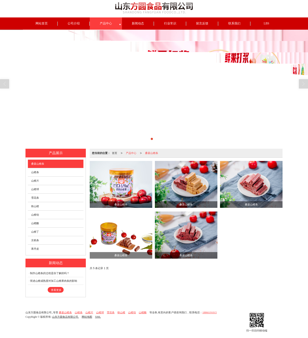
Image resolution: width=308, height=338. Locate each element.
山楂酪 (35, 223)
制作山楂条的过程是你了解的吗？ (49, 273)
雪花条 (35, 197)
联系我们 (234, 23)
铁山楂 (35, 206)
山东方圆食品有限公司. (65, 316)
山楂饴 (35, 214)
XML (98, 316)
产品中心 (106, 23)
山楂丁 (35, 231)
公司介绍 (74, 23)
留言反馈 (202, 23)
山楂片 (35, 180)
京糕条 (35, 240)
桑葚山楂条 (151, 153)
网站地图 (87, 316)
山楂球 (35, 189)
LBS (266, 23)
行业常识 (170, 23)
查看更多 (56, 290)
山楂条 (35, 172)
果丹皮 (35, 248)
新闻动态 (138, 23)
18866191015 (209, 312)
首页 (114, 153)
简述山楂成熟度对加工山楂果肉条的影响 (53, 280)
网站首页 (42, 23)
